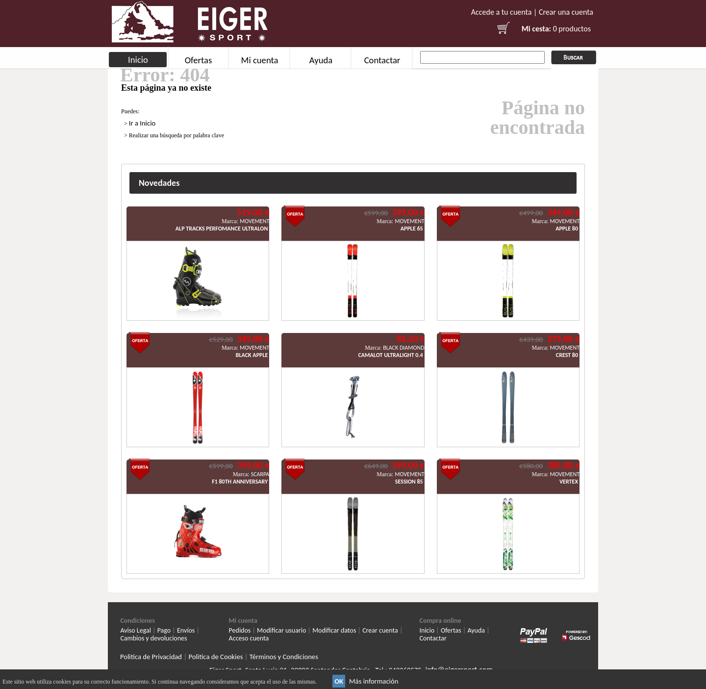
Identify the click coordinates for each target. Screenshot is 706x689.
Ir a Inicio (142, 123)
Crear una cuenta (566, 12)
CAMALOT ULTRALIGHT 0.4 (390, 355)
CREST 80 (567, 355)
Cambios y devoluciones (153, 638)
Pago (164, 630)
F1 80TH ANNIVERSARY (240, 481)
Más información (373, 681)
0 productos (572, 28)
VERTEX (568, 481)
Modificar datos (334, 630)
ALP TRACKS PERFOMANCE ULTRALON (222, 228)
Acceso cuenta (249, 638)
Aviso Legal (135, 630)
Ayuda (320, 60)
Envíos (186, 630)
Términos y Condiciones (284, 656)
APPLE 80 (566, 228)
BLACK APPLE (252, 355)
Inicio (138, 59)
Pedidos (240, 630)
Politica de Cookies (215, 656)
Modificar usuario (281, 630)
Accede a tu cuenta (501, 12)
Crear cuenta (380, 630)
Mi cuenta (259, 60)
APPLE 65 (412, 228)
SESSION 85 (409, 481)
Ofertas (198, 60)
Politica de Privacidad (151, 656)
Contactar (382, 60)
